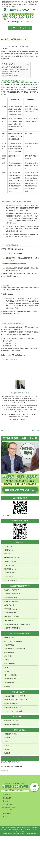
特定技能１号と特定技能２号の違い (13, 67)
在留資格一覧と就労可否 (12, 594)
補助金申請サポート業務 (11, 724)
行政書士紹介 (8, 550)
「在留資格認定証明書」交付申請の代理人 (17, 624)
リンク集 (7, 745)
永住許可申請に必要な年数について (13, 75)
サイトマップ (6, 817)
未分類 (6, 749)
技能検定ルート (7, 73)
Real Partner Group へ (20, 28)
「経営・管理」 (9, 656)
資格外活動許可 (9, 620)
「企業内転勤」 (9, 645)
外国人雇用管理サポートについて (14, 696)
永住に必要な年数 (11, 359)
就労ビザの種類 (9, 637)
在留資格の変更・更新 (11, 601)
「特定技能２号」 (10, 663)
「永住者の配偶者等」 (10, 679)
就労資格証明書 (9, 605)
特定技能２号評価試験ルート (11, 71)
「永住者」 (7, 667)
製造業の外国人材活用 (11, 703)
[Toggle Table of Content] (26, 64)
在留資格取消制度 (10, 613)
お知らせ (7, 738)
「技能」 (7, 660)
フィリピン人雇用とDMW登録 (13, 711)
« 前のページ (5, 430)
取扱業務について (11, 573)
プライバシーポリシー (10, 580)
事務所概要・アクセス (10, 569)
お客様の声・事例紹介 (11, 561)
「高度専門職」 (9, 652)
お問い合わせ (8, 576)
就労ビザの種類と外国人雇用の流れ (15, 700)
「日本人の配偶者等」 (10, 675)
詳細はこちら (5, 771)
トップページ (8, 546)
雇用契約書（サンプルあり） (12, 707)
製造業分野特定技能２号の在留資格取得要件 (16, 69)
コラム (8, 46)
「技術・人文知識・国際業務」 (13, 641)
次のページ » (35, 430)
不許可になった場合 (10, 609)
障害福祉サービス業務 (11, 720)
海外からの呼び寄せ (10, 597)
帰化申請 (7, 686)
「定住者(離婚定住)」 (10, 682)
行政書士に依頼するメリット (13, 590)
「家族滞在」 (7, 671)
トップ (2, 46)
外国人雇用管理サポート (11, 565)
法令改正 (7, 753)
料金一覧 (7, 554)
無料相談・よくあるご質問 (12, 557)
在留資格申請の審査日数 (12, 628)
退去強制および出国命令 (12, 616)
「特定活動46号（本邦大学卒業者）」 (16, 648)
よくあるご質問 (7, 804)
